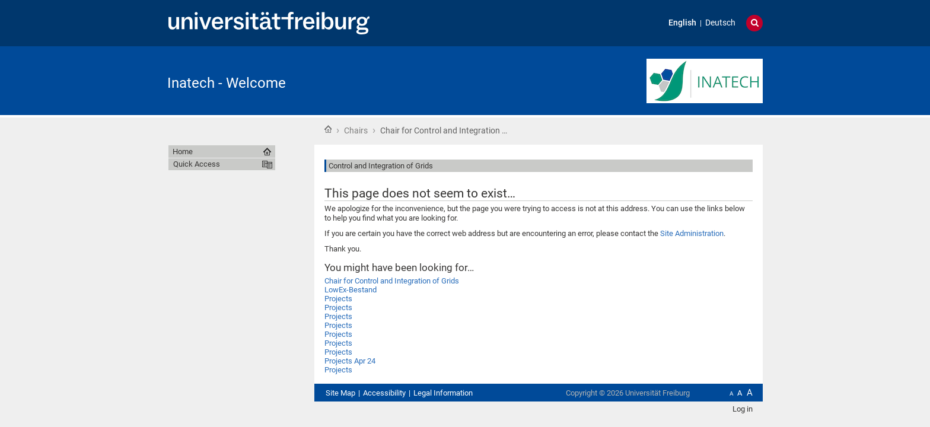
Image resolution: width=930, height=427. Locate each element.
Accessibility (384, 392)
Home (328, 129)
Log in (742, 408)
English (682, 23)
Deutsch (720, 23)
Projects (338, 298)
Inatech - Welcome (226, 83)
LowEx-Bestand (350, 289)
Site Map (340, 392)
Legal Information (443, 392)
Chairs (356, 130)
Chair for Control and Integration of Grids (391, 280)
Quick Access (196, 164)
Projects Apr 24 (349, 360)
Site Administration (692, 233)
